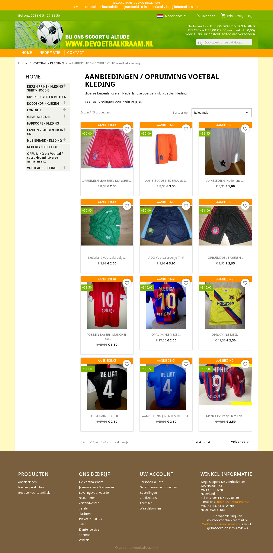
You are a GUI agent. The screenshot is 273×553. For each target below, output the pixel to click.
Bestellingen (148, 493)
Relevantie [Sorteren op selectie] (221, 112)
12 (208, 442)
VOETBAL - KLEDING (42, 168)
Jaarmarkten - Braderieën (96, 487)
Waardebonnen (150, 508)
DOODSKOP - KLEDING (43, 104)
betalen (84, 508)
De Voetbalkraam (91, 482)
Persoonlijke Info (151, 482)
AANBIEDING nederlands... (225, 181)
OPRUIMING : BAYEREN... (225, 257)
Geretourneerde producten (158, 487)
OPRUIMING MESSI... (166, 334)
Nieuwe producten (31, 487)
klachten (85, 514)
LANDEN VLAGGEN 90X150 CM (45, 132)
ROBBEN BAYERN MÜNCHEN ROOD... (106, 336)
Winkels (84, 540)
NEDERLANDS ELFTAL (42, 147)
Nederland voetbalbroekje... (107, 257)
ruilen (82, 524)
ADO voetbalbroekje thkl (166, 257)
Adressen (146, 503)
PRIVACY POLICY (90, 519)
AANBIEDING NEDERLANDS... (166, 181)
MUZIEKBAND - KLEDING (44, 140)
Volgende (240, 441)
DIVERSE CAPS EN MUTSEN (46, 97)
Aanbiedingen (27, 482)
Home (27, 52)
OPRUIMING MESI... (225, 334)
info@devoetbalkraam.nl (233, 502)
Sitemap (84, 535)
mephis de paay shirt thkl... (225, 416)
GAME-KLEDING (38, 117)
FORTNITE (34, 110)
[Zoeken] (224, 42)
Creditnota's (148, 498)
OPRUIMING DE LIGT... (107, 416)
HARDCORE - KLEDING (43, 123)
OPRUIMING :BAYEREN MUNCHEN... (107, 181)
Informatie (50, 52)
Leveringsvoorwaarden (94, 493)
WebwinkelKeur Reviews (221, 524)
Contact (76, 52)
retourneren (87, 498)
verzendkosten (89, 503)
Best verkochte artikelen (35, 493)
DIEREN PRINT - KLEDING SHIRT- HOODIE (45, 88)
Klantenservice (89, 529)
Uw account (157, 474)
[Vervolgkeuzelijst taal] (176, 16)
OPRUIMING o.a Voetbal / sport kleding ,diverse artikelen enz (45, 158)
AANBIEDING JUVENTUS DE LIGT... (166, 416)
